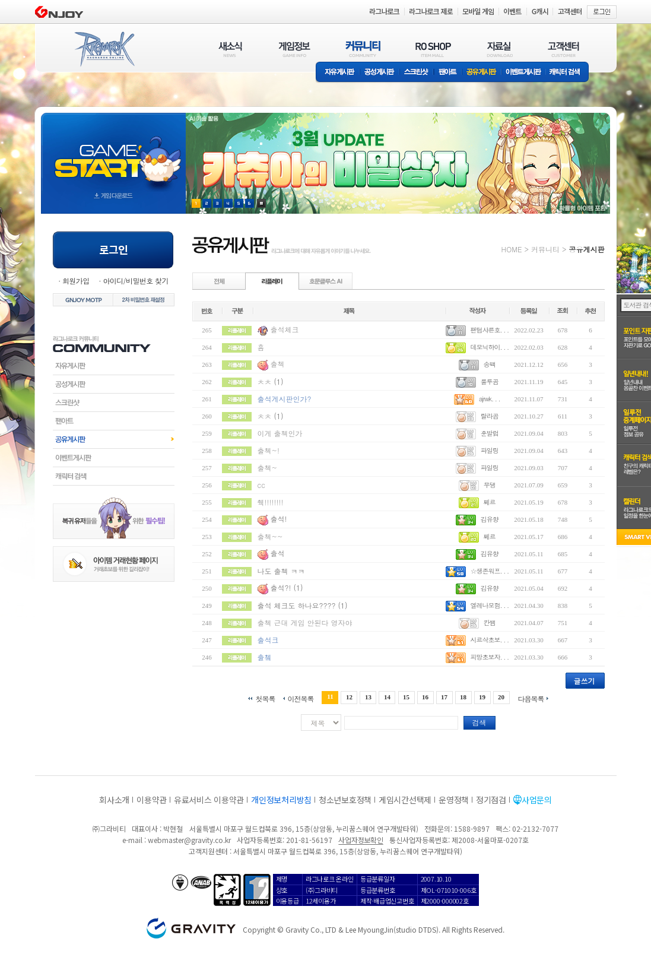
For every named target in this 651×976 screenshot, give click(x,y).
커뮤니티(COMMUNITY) (363, 49)
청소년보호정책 (345, 800)
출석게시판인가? (285, 399)
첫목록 (265, 697)
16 (425, 697)
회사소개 (114, 800)
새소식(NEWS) (230, 49)
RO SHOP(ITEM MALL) (433, 49)
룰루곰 (489, 381)
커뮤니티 (545, 249)
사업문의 (537, 800)
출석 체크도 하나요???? (297, 605)
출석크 (268, 640)
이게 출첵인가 (280, 433)
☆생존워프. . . (489, 570)
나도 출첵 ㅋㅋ (281, 571)
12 (349, 697)
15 (406, 697)
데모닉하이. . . (489, 347)
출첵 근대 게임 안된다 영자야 (305, 622)
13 (368, 697)
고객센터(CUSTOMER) (563, 49)
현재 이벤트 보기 (261, 203)
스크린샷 (417, 73)
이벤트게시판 (523, 73)
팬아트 (448, 73)
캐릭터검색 (113, 476)
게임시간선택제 (405, 800)
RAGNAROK (104, 49)
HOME (511, 249)
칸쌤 (490, 622)
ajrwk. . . (489, 398)
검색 (479, 722)
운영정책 (454, 800)
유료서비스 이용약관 (209, 800)
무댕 (490, 484)
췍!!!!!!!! (271, 502)
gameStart (113, 152)
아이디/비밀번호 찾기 (135, 280)
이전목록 (300, 697)
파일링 (489, 450)
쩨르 (490, 501)
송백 (490, 364)
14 (387, 697)
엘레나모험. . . (489, 605)
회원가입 (76, 280)
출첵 (278, 364)
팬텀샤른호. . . (489, 329)
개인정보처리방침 (281, 800)
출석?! (281, 587)
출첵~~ (270, 536)
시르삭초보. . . (489, 639)
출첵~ (268, 467)
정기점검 (491, 800)
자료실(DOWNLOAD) (499, 49)
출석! (279, 519)
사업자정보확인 (360, 840)
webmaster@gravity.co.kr (189, 840)
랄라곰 (489, 415)
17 (444, 697)
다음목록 (531, 697)
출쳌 (265, 657)
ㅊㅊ (265, 381)
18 (463, 697)
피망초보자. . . (489, 656)
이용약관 (151, 800)
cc (261, 485)
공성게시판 (380, 73)
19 (482, 697)
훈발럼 (489, 433)
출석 (278, 553)
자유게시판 (338, 73)
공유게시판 (481, 73)
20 (501, 697)
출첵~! (269, 450)
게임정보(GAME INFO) (294, 49)
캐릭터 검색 (568, 73)
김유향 (489, 519)
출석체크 (285, 329)
